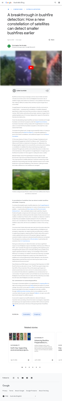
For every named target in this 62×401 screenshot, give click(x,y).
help (32, 285)
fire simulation (34, 239)
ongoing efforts (44, 283)
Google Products (31, 391)
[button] (51, 40)
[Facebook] (27, 378)
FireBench (36, 293)
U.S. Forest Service (25, 241)
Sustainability (26, 314)
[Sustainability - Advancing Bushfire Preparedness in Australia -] (43, 347)
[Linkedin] (32, 378)
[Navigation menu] (2, 2)
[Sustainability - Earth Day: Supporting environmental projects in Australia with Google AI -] (19, 347)
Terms (11, 391)
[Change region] (23, 396)
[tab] (22, 367)
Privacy (5, 391)
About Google (19, 391)
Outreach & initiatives (33, 9)
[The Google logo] (6, 386)
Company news (18, 9)
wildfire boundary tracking (23, 291)
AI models (31, 287)
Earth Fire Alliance (28, 132)
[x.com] (18, 378)
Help (5, 396)
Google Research (44, 205)
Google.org (37, 314)
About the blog (44, 391)
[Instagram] (14, 378)
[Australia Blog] (8, 9)
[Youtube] (23, 378)
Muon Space (30, 209)
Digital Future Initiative (41, 122)
